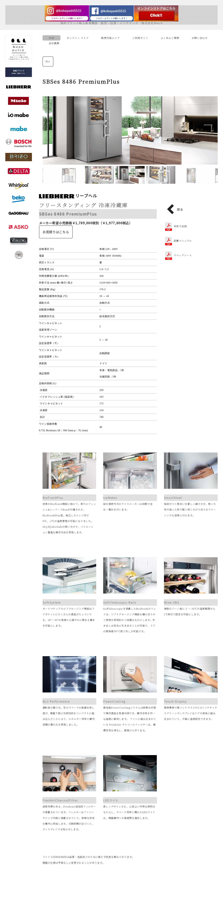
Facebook (112, 906)
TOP (52, 38)
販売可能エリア (111, 38)
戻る (48, 61)
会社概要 (55, 43)
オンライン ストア (79, 38)
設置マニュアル (184, 240)
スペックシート (184, 255)
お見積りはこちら (56, 232)
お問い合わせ (200, 38)
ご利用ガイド (141, 38)
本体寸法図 (181, 226)
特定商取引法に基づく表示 (90, 883)
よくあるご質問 (170, 38)
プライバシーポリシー (132, 883)
